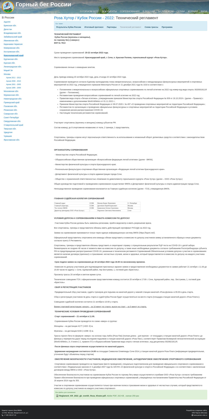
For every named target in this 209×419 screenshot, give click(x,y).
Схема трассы (151, 27)
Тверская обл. (10, 129)
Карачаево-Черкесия (13, 44)
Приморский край (11, 102)
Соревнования (130, 11)
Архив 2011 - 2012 (13, 78)
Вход (204, 11)
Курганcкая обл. (11, 59)
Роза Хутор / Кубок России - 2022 (84, 18)
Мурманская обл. (11, 95)
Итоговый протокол (93, 27)
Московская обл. (11, 91)
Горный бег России (43, 4)
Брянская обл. (10, 25)
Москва (7, 74)
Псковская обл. (10, 106)
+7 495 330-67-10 (10, 415)
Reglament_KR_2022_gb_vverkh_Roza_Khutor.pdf (82, 396)
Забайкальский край (13, 37)
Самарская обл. (11, 114)
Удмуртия (8, 132)
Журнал (193, 11)
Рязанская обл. (10, 110)
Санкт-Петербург (11, 117)
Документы (109, 11)
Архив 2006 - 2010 (13, 81)
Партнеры (111, 27)
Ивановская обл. (11, 40)
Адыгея (7, 22)
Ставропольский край (13, 125)
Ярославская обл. (12, 140)
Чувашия (8, 136)
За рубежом (166, 11)
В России (149, 11)
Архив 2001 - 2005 (13, 84)
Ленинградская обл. (13, 67)
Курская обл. (9, 63)
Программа (167, 27)
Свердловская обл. (12, 121)
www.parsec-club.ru (200, 415)
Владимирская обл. (12, 33)
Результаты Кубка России (68, 27)
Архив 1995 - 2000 (13, 88)
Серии (181, 11)
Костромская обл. (12, 52)
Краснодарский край (14, 55)
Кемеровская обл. (12, 48)
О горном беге (89, 11)
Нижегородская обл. (13, 99)
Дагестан (8, 29)
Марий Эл (8, 70)
